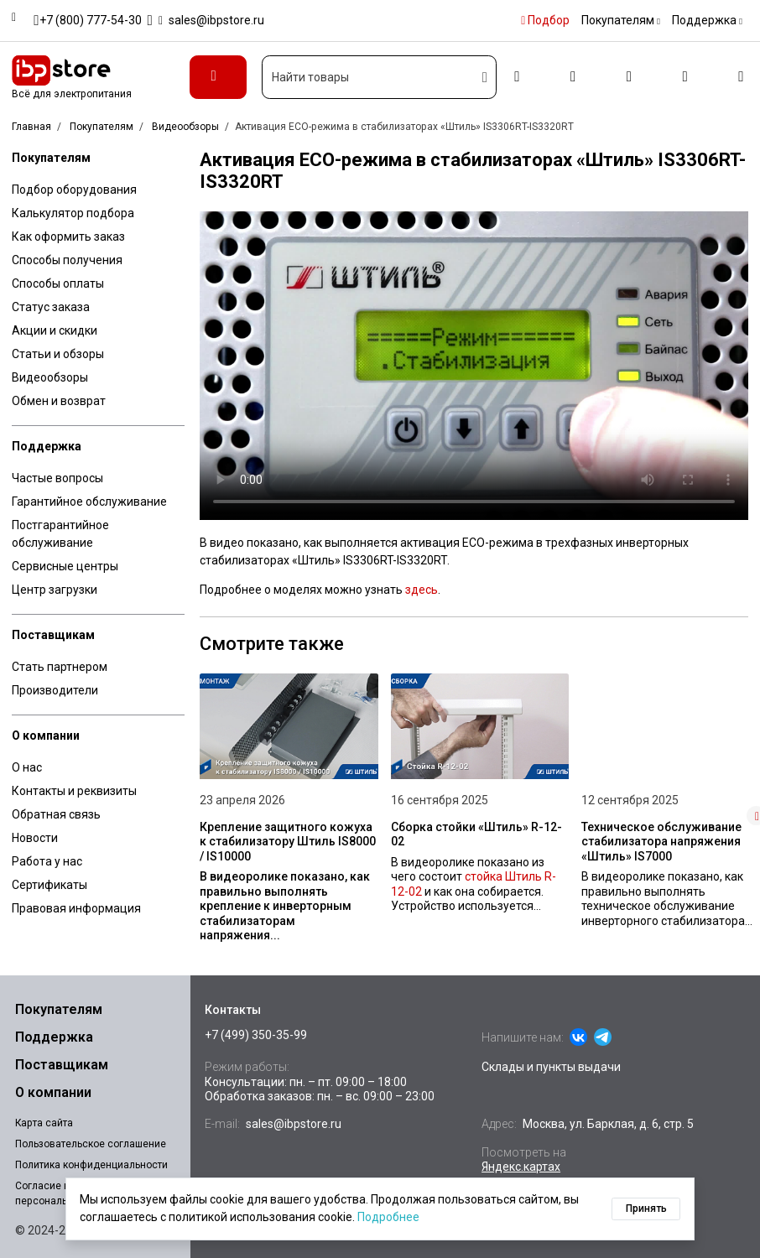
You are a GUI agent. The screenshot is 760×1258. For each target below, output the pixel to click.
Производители (55, 690)
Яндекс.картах (521, 1166)
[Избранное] (684, 77)
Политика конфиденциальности (91, 1165)
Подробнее (388, 1217)
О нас (27, 767)
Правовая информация (76, 908)
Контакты (233, 1009)
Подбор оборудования (74, 189)
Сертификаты (49, 885)
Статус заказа (51, 307)
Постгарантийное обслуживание (60, 533)
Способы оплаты (58, 283)
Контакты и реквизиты (74, 791)
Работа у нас (47, 861)
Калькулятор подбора (73, 213)
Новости (35, 838)
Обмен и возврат (59, 401)
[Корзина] (741, 77)
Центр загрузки (54, 589)
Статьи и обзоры (58, 354)
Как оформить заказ (68, 236)
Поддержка (46, 446)
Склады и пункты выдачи (551, 1066)
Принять (646, 1208)
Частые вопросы (57, 478)
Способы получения (67, 260)
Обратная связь (56, 814)
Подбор (545, 20)
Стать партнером (59, 666)
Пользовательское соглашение (90, 1144)
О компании (46, 735)
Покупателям (51, 157)
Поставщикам (53, 635)
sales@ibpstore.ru (293, 1124)
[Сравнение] (628, 77)
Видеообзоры (50, 377)
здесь (421, 589)
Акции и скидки (54, 330)
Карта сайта (44, 1123)
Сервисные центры (65, 566)
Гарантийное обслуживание (89, 501)
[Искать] (485, 77)
